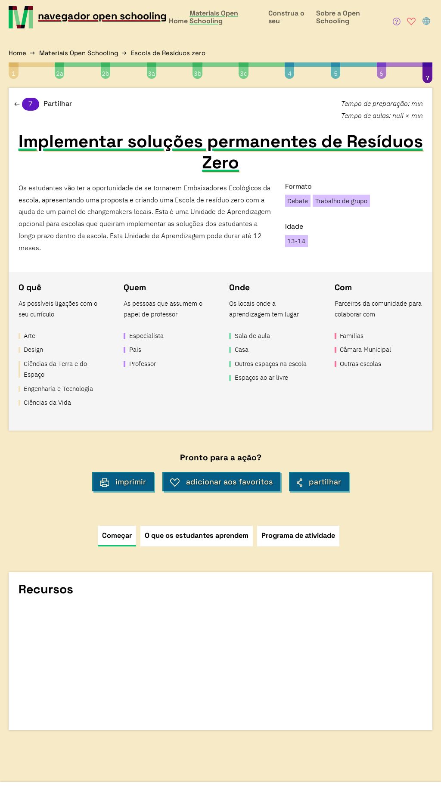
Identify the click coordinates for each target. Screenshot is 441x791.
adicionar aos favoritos (221, 482)
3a (151, 73)
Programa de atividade (298, 535)
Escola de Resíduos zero (168, 53)
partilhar (319, 482)
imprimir (123, 482)
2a (59, 73)
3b (198, 73)
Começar (117, 535)
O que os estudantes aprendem (196, 535)
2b (105, 73)
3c (243, 73)
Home (17, 53)
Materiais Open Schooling (78, 53)
